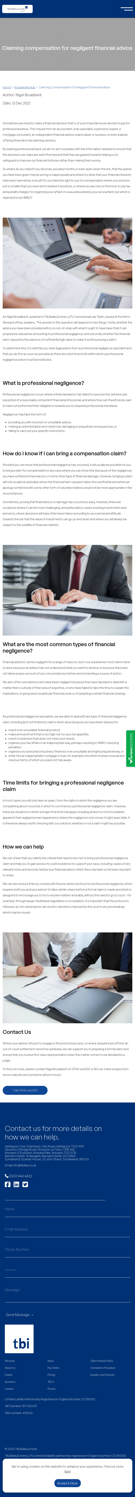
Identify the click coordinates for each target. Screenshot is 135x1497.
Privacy (52, 1388)
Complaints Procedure (102, 1367)
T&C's (51, 1381)
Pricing (51, 1374)
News (51, 1360)
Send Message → (20, 1314)
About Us (10, 1367)
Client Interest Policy (101, 1360)
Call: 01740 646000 (25, 1090)
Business (10, 1381)
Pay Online (53, 1367)
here (67, 1471)
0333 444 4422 (18, 1176)
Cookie (8, 1374)
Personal (10, 1360)
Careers (9, 1388)
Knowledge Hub (25, 87)
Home (7, 87)
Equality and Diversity (102, 1374)
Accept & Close (67, 1483)
